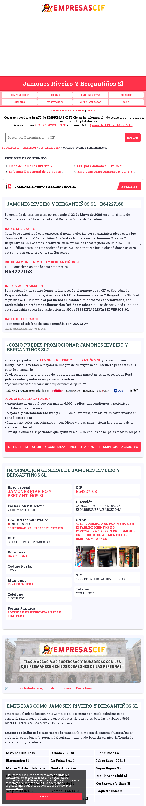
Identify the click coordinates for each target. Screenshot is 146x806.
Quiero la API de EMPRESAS (111, 125)
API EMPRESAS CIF (62, 110)
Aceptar (43, 796)
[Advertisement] (73, 45)
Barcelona (31, 147)
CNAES (80, 110)
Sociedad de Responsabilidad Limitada (34, 614)
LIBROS (91, 110)
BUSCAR (132, 137)
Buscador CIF (11, 147)
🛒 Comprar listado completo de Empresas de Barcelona (48, 688)
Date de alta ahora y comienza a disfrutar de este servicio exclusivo (73, 447)
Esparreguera (50, 147)
